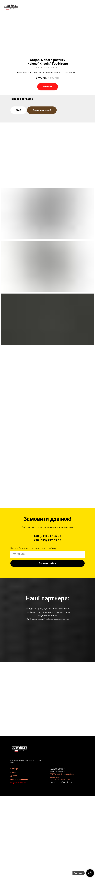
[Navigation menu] (91, 6)
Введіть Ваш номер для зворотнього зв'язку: (33, 548)
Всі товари (14, 846)
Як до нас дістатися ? (18, 860)
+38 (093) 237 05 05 (58, 849)
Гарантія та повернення (19, 857)
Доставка (13, 853)
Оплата (12, 849)
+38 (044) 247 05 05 (58, 846)
